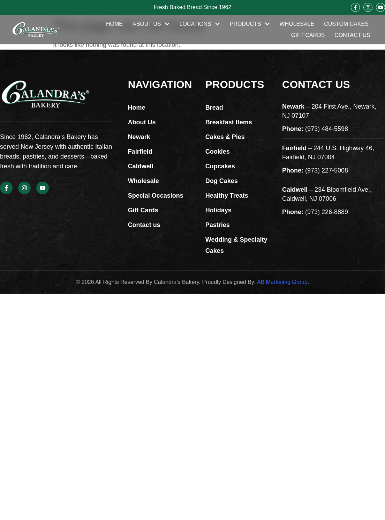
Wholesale (297, 24)
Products (250, 24)
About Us (151, 24)
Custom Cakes (346, 24)
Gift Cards (308, 35)
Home (114, 24)
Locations (200, 24)
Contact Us (352, 35)
